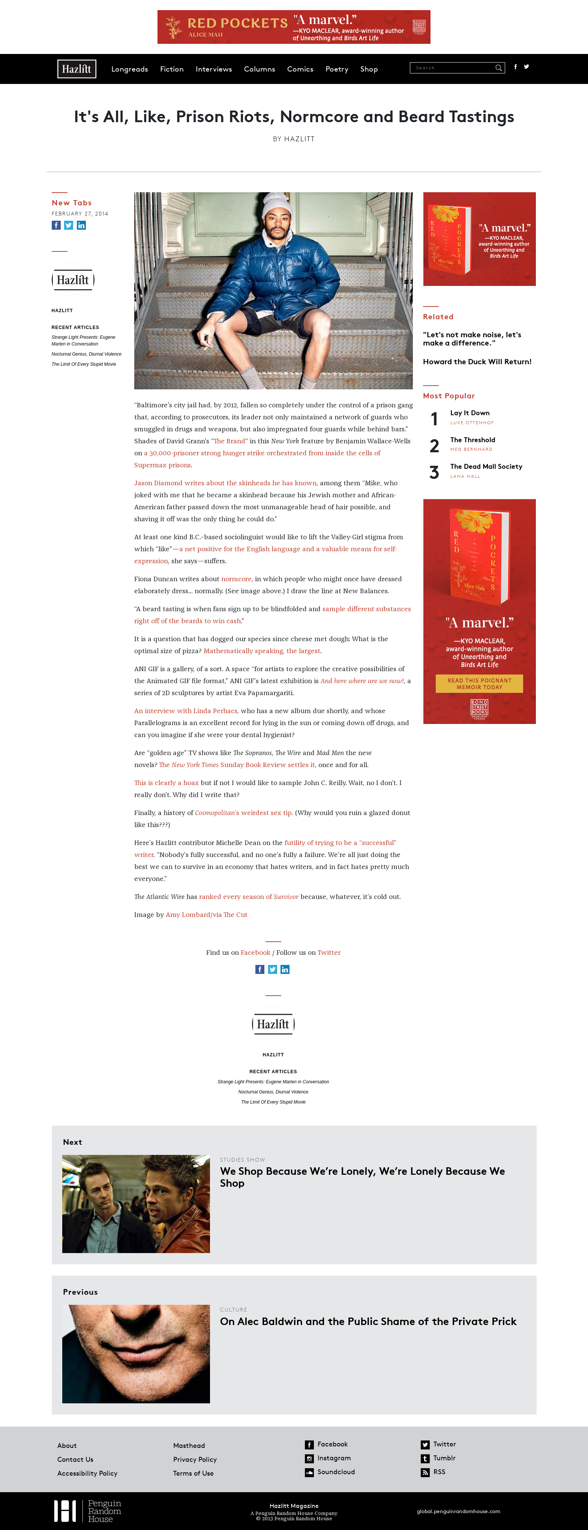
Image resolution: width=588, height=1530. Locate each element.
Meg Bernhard (471, 449)
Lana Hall (465, 476)
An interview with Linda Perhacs (185, 711)
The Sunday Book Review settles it (237, 765)
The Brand (229, 441)
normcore (236, 579)
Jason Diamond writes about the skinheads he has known (225, 483)
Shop (369, 68)
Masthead (189, 1445)
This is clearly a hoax (166, 783)
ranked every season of (248, 897)
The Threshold (472, 439)
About (67, 1445)
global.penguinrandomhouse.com (458, 1511)
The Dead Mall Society (486, 466)
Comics (300, 68)
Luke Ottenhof (472, 422)
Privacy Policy (195, 1459)
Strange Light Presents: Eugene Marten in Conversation (273, 1081)
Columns (259, 68)
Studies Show (243, 1159)
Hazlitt (299, 139)
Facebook (515, 66)
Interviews (214, 68)
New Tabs (72, 202)
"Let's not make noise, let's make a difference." (472, 338)
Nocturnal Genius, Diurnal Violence (87, 354)
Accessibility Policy (87, 1473)
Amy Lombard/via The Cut (207, 915)
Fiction (172, 68)
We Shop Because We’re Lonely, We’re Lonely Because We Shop (362, 1176)
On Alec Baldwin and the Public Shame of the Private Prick (368, 1320)
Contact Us (75, 1459)
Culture (234, 1309)
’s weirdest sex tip (243, 813)
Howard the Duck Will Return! (477, 361)
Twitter (526, 66)
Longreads (129, 68)
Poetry (337, 68)
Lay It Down (470, 412)
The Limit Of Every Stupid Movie (84, 364)
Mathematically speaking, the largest (262, 651)
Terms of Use (193, 1473)
